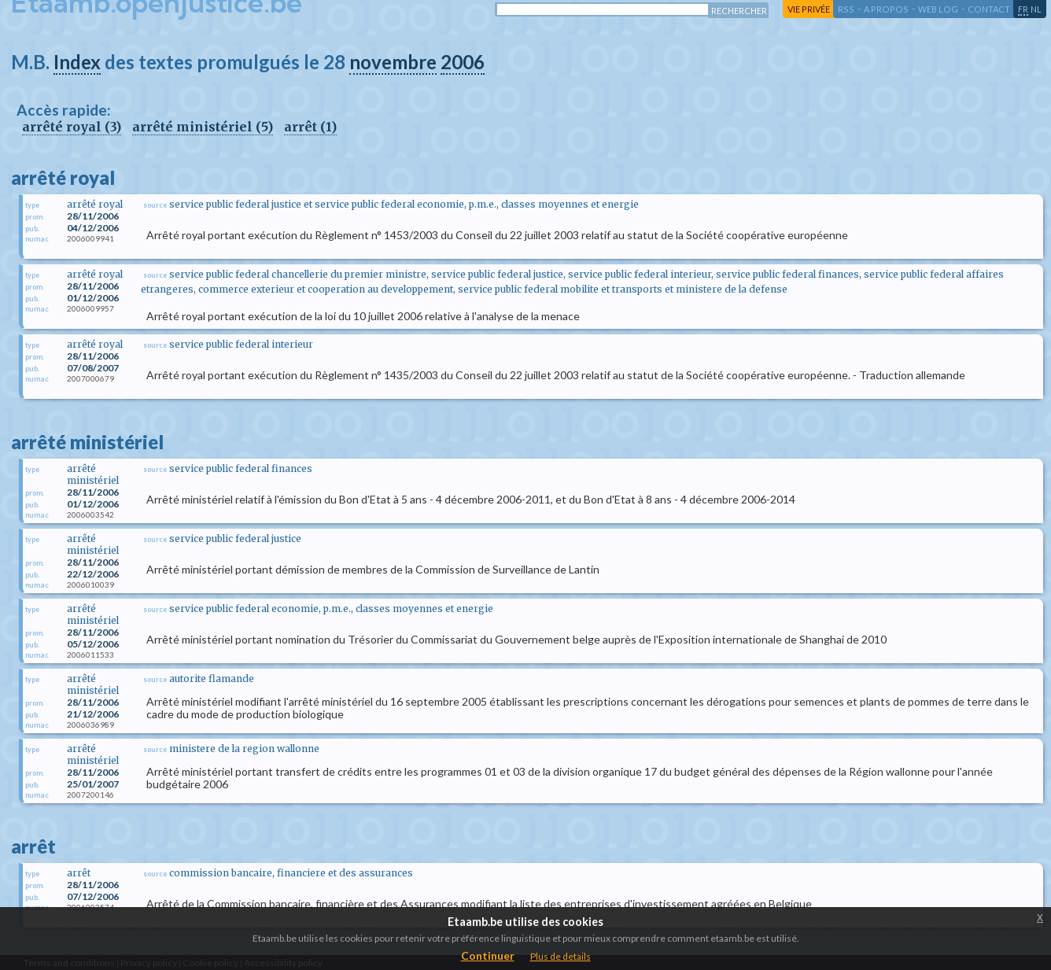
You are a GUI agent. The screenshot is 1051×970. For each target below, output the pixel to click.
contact (989, 9)
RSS (846, 9)
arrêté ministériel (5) (202, 127)
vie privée (808, 9)
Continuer (487, 955)
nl (1036, 9)
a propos (886, 9)
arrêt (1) (310, 127)
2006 (463, 61)
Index (77, 61)
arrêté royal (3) (71, 127)
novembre (393, 61)
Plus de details (560, 956)
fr (1023, 9)
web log (938, 9)
